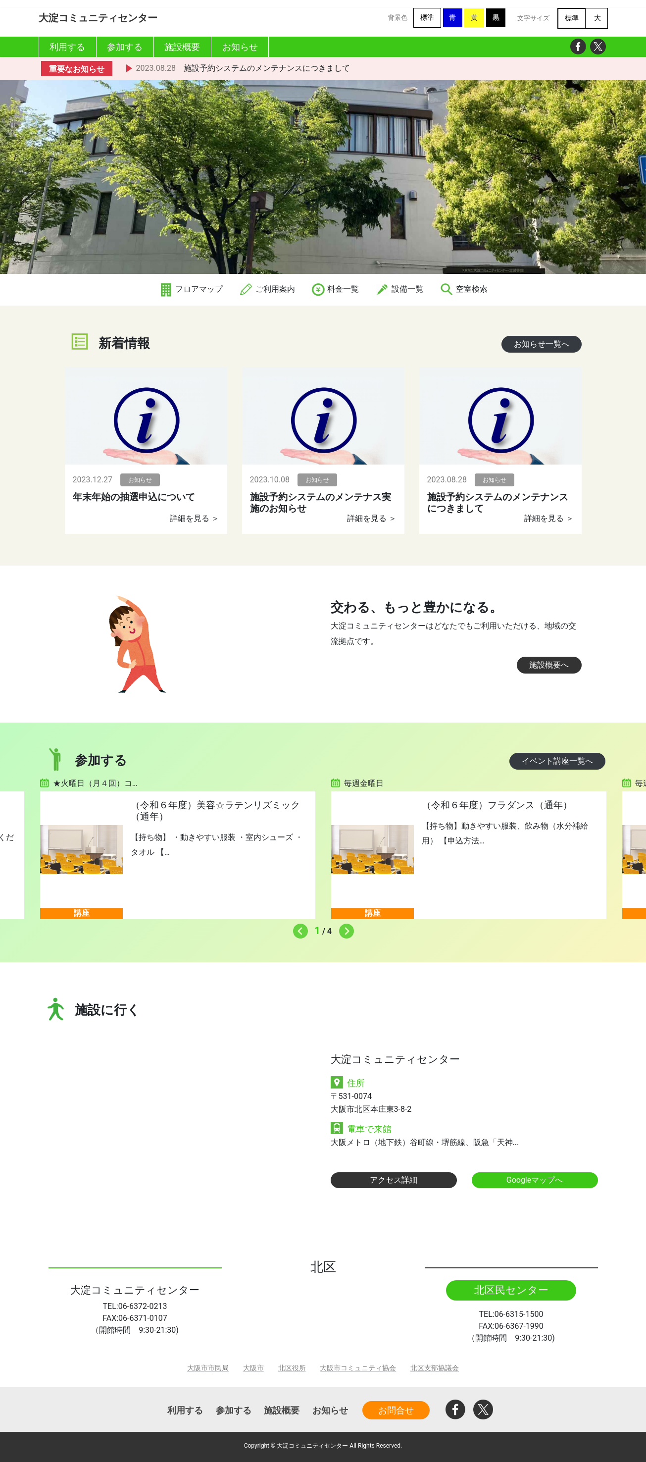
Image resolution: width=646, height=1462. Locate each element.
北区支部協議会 (434, 1368)
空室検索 (463, 289)
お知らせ (330, 1410)
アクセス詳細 (393, 1180)
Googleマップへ (534, 1180)
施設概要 (281, 1410)
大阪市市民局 (208, 1368)
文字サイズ (533, 18)
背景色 (397, 17)
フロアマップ (190, 289)
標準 (427, 17)
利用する (185, 1410)
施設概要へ (549, 665)
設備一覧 (399, 289)
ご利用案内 (267, 289)
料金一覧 (335, 289)
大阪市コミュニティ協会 (358, 1368)
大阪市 (253, 1368)
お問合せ (396, 1410)
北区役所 (292, 1368)
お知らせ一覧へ (541, 344)
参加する (233, 1410)
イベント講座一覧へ (557, 761)
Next (344, 929)
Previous (298, 929)
